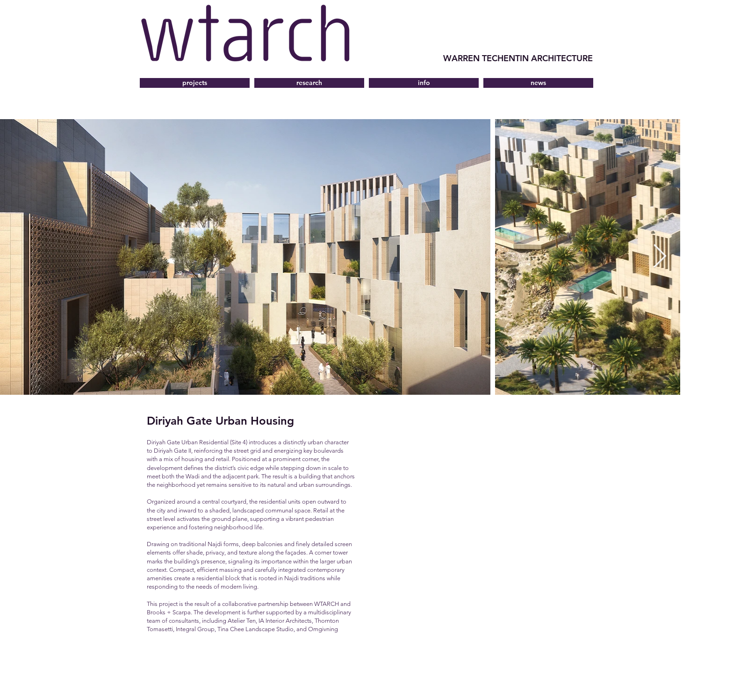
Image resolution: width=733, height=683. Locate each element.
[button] (424, 83)
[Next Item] (659, 257)
